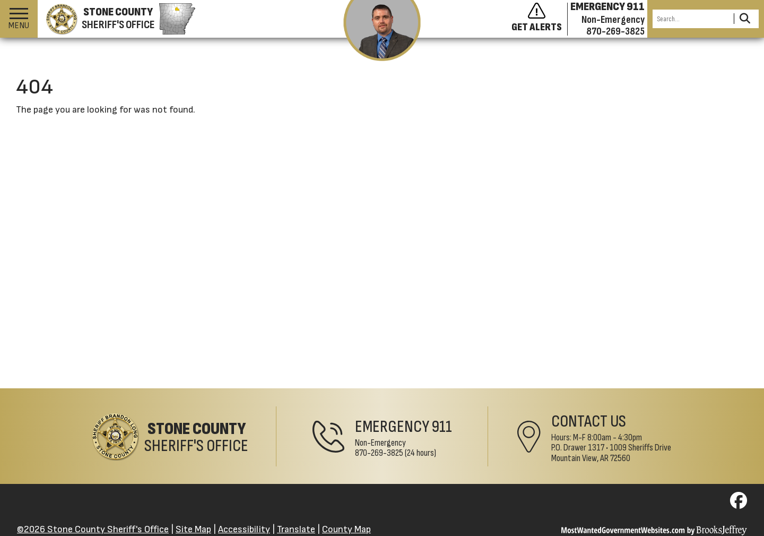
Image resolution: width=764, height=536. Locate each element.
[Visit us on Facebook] (738, 503)
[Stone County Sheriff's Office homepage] (116, 19)
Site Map (193, 529)
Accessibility (244, 529)
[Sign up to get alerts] (539, 19)
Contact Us (588, 421)
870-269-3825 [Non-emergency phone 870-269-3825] (615, 31)
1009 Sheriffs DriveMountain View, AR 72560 (611, 453)
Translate (296, 529)
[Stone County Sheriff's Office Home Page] (170, 436)
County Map (346, 529)
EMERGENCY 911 (607, 7)
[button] (18, 19)
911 (442, 426)
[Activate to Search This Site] (745, 19)
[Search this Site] (692, 19)
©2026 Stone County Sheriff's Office (93, 529)
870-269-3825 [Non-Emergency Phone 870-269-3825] (379, 452)
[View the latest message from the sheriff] (382, 30)
